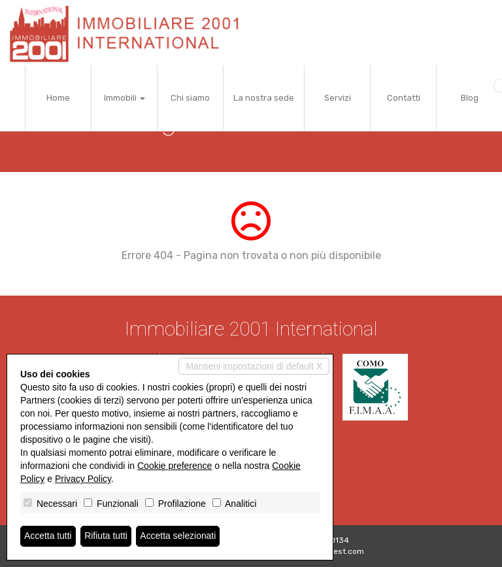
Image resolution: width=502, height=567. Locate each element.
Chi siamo (190, 98)
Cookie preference (174, 465)
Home (58, 98)
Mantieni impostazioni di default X (254, 366)
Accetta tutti (48, 536)
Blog (469, 98)
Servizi (337, 98)
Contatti (403, 98)
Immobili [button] (124, 98)
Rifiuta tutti (106, 536)
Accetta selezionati (179, 536)
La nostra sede (263, 98)
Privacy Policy (83, 478)
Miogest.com (340, 551)
